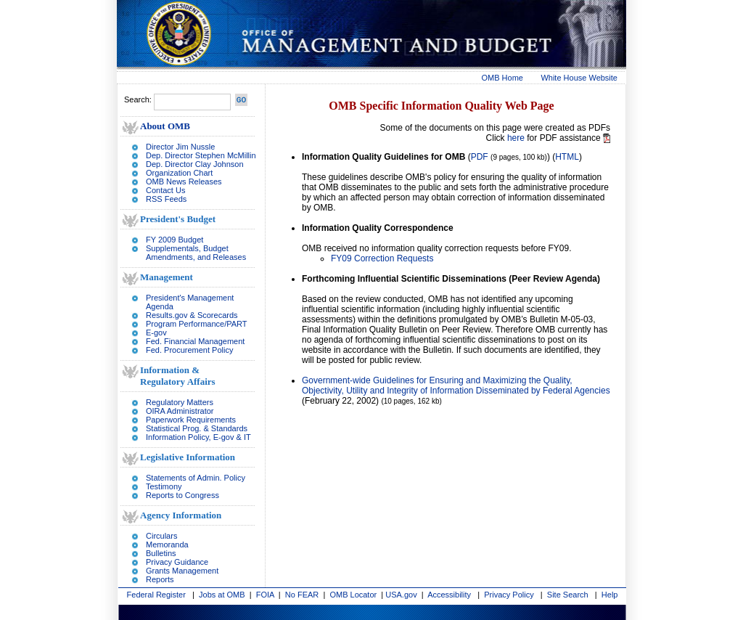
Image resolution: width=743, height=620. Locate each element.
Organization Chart (179, 172)
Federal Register (156, 594)
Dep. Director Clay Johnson (195, 164)
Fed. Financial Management (195, 341)
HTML (567, 157)
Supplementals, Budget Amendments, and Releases (196, 252)
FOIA (265, 594)
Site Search (567, 594)
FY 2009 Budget (174, 239)
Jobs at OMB (222, 594)
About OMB (165, 126)
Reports (160, 579)
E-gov (156, 332)
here (516, 138)
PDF (479, 157)
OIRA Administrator (180, 411)
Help (610, 594)
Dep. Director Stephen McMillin (201, 155)
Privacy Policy (508, 594)
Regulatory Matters (179, 402)
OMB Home (502, 77)
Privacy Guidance (177, 562)
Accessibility (449, 594)
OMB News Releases (184, 181)
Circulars (161, 535)
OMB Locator (353, 594)
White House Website (579, 77)
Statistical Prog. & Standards (196, 428)
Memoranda (167, 544)
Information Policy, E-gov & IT (198, 437)
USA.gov (400, 594)
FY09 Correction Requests (382, 258)
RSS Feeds (166, 199)
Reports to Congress (182, 495)
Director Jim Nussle (180, 146)
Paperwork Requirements (191, 419)
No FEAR (302, 594)
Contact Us (165, 190)
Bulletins (161, 553)
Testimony (164, 486)
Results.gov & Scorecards (192, 315)
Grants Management (182, 570)
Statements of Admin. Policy (195, 477)
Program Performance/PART (196, 323)
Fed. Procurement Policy (189, 350)
